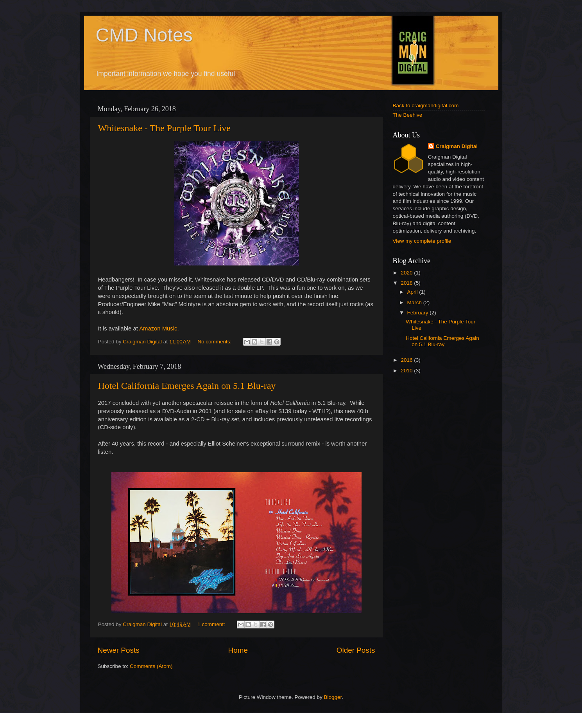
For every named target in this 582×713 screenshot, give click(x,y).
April (413, 292)
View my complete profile (422, 241)
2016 (407, 360)
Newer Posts (119, 650)
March (415, 302)
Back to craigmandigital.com (426, 105)
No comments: (215, 342)
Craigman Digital (457, 146)
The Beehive (408, 115)
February (418, 313)
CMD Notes (144, 35)
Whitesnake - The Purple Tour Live (164, 128)
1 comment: (211, 624)
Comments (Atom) (151, 666)
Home (238, 650)
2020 (407, 273)
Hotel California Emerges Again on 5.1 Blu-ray (187, 386)
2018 (407, 283)
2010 (407, 371)
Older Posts (356, 650)
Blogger (333, 697)
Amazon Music (158, 328)
